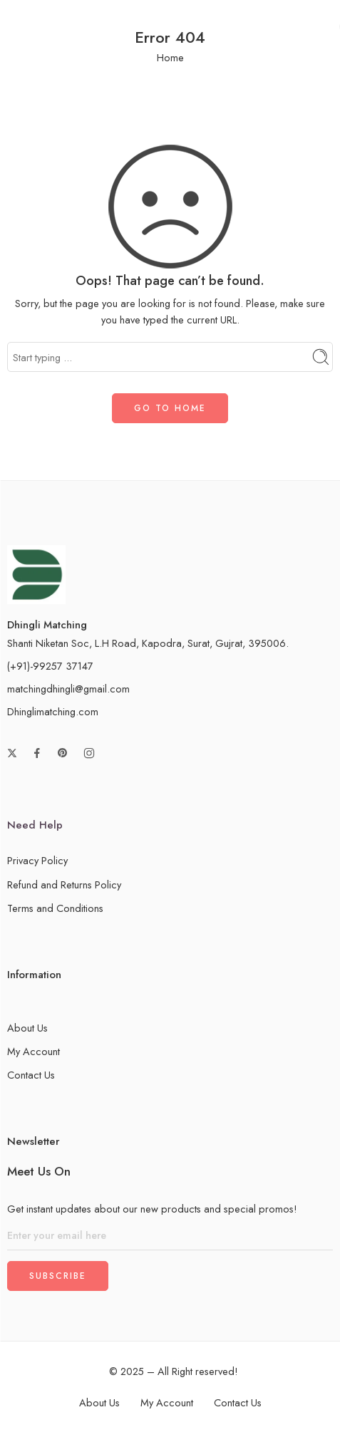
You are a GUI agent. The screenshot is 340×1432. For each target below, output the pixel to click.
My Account (33, 1051)
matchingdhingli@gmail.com (68, 688)
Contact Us (31, 1074)
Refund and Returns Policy (64, 884)
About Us (27, 1027)
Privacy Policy (37, 860)
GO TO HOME (170, 408)
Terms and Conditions (55, 908)
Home (170, 57)
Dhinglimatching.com (52, 711)
